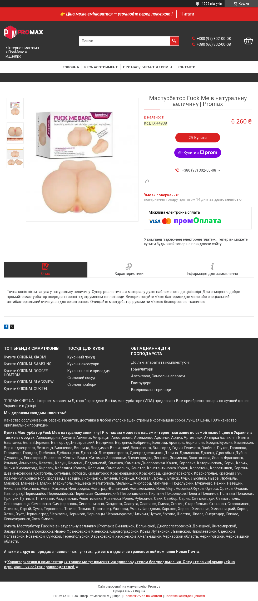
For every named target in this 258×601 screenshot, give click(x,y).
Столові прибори (81, 384)
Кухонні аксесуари (83, 364)
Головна (71, 67)
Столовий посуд (81, 378)
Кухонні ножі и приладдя (88, 371)
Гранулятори (142, 369)
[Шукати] (174, 41)
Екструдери (141, 383)
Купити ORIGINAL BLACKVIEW (28, 382)
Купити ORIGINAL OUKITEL (26, 389)
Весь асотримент (101, 67)
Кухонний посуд (81, 357)
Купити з (200, 152)
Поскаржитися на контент (142, 596)
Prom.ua (154, 586)
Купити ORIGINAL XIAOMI (25, 357)
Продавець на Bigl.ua (129, 591)
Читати (187, 14)
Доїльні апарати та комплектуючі (160, 362)
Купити (200, 138)
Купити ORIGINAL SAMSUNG (27, 364)
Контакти (186, 67)
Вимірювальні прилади (151, 390)
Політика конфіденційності (185, 596)
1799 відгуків (212, 4)
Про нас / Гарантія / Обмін (147, 67)
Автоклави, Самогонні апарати (158, 376)
